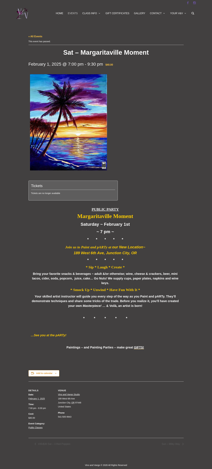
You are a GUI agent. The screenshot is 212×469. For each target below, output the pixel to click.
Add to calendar (44, 373)
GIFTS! (139, 347)
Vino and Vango (92, 465)
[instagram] (194, 3)
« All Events (35, 36)
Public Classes (35, 427)
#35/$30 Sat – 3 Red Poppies (54, 444)
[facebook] (187, 3)
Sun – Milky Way (171, 444)
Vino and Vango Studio (69, 394)
